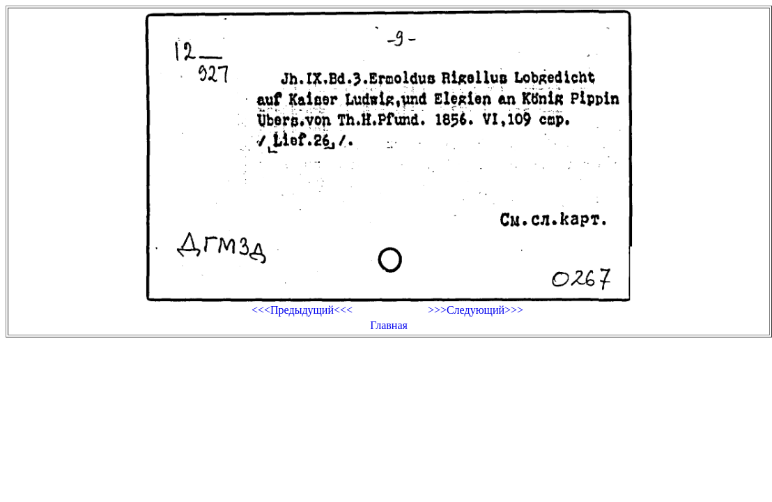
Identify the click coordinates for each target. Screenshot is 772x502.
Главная (389, 325)
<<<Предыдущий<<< (302, 310)
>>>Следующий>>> (475, 310)
